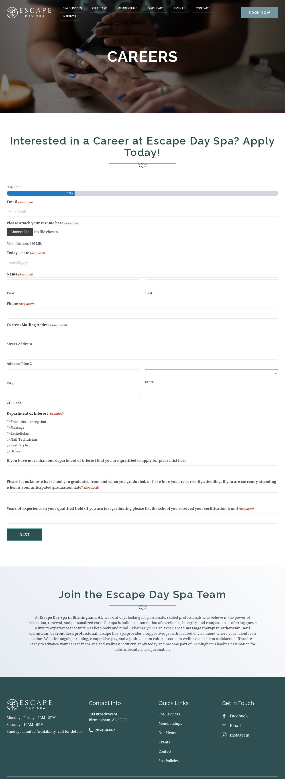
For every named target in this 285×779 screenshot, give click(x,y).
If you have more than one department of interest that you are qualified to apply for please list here (96, 451)
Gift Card (99, 8)
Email (20, 202)
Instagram (235, 723)
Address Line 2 (19, 357)
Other (15, 442)
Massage (17, 419)
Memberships (127, 8)
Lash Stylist (20, 436)
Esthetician (19, 424)
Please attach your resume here (43, 222)
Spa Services (72, 8)
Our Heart (156, 8)
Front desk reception (28, 413)
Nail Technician (23, 430)
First (10, 290)
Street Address (19, 338)
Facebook (235, 704)
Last (148, 290)
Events (179, 8)
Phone (20, 300)
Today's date (26, 252)
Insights (69, 16)
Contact (203, 8)
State (149, 375)
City (10, 375)
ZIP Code (14, 394)
